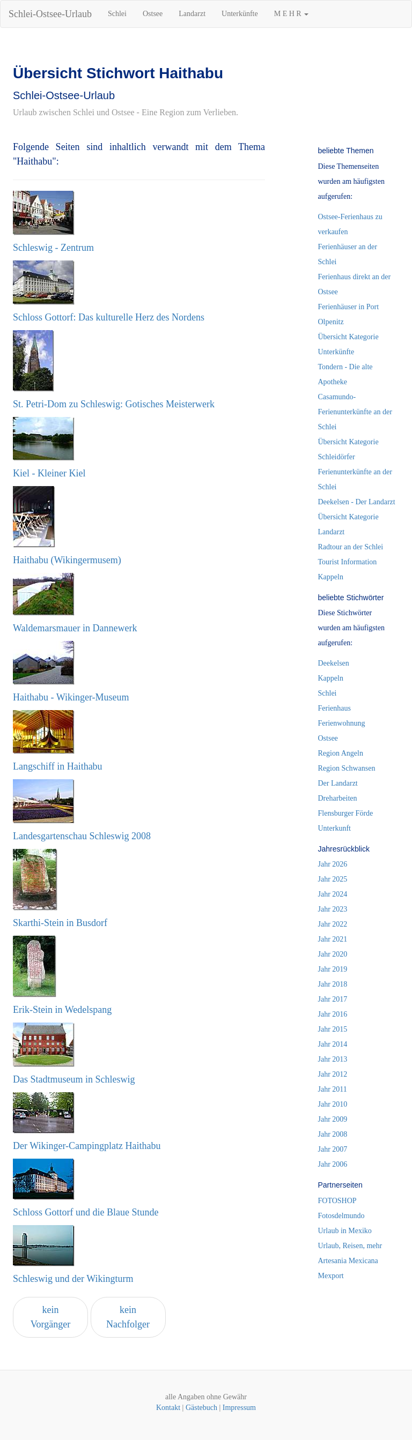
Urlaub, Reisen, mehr (350, 1246)
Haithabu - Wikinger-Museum (71, 697)
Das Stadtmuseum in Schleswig (74, 1079)
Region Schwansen (347, 768)
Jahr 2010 (333, 1104)
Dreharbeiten (337, 798)
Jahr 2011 (332, 1089)
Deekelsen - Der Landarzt (356, 502)
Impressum (239, 1408)
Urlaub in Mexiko (345, 1231)
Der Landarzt (338, 783)
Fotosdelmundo (341, 1216)
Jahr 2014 (333, 1044)
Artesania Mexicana (348, 1261)
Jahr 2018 (333, 984)
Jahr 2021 (333, 939)
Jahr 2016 (333, 1014)
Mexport (331, 1276)
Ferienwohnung (341, 723)
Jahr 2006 (333, 1164)
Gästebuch (201, 1408)
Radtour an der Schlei (351, 547)
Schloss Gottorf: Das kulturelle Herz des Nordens (108, 317)
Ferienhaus (334, 708)
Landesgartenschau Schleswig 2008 (82, 836)
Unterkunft (334, 828)
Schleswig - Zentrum (53, 247)
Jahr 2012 (333, 1074)
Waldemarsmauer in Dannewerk (75, 628)
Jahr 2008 (333, 1134)
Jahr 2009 (333, 1119)
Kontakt (168, 1408)
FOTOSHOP (337, 1201)
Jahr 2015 (333, 1029)
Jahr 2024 (333, 894)
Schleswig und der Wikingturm (73, 1278)
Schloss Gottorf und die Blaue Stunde (85, 1212)
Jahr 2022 (333, 924)
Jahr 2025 (333, 879)
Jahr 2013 (333, 1059)
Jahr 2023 (333, 909)
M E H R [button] (291, 14)
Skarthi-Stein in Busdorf (60, 922)
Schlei (117, 14)
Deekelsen (333, 663)
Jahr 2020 (333, 954)
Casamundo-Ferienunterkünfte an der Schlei (355, 412)
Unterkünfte (240, 14)
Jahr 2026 (333, 864)
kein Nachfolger (128, 1317)
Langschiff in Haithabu (57, 766)
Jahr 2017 (333, 999)
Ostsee (153, 14)
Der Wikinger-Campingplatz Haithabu (87, 1145)
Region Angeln (340, 753)
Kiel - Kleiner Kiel (49, 473)
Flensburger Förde (345, 813)
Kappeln (330, 678)
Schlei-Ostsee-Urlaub (50, 14)
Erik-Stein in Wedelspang (62, 1009)
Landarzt (192, 14)
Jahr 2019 (333, 969)
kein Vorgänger (50, 1317)
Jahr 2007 (333, 1149)
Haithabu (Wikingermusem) (67, 560)
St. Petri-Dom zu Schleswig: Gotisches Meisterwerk (114, 404)
